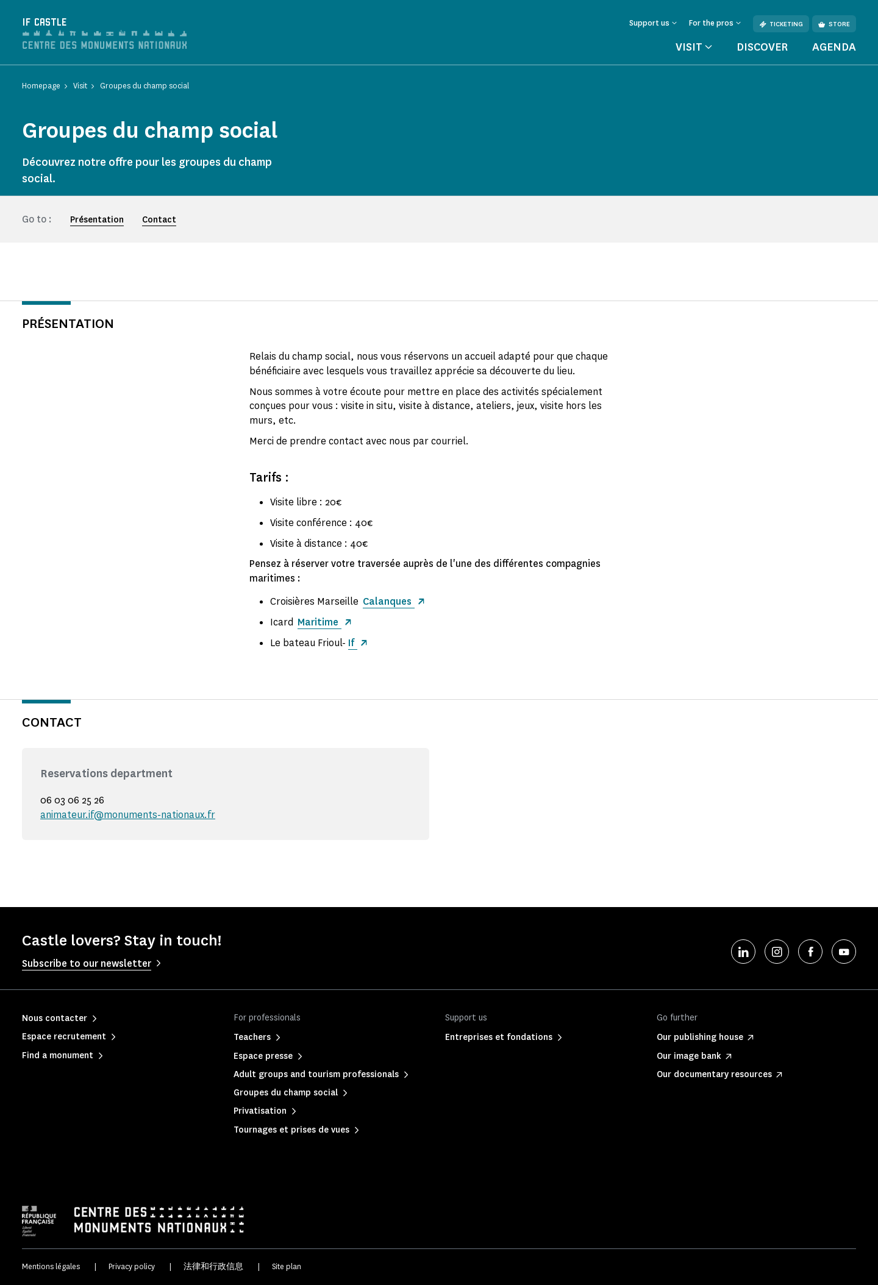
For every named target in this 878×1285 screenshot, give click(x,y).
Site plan (286, 1266)
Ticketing (781, 24)
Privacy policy (132, 1266)
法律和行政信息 (213, 1266)
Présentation (97, 220)
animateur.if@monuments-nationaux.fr (127, 814)
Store (834, 24)
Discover (762, 47)
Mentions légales (51, 1266)
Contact (159, 220)
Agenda (834, 47)
